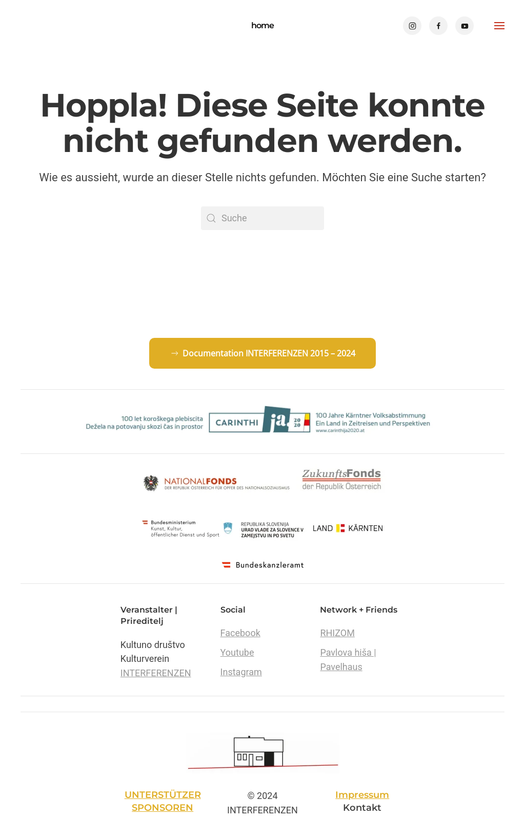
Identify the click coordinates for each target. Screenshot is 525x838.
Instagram (241, 671)
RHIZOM (337, 632)
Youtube (237, 652)
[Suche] (262, 218)
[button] (499, 25)
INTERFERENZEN (155, 673)
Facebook (240, 632)
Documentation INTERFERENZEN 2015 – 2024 (262, 353)
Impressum (362, 795)
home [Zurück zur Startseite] (262, 25)
